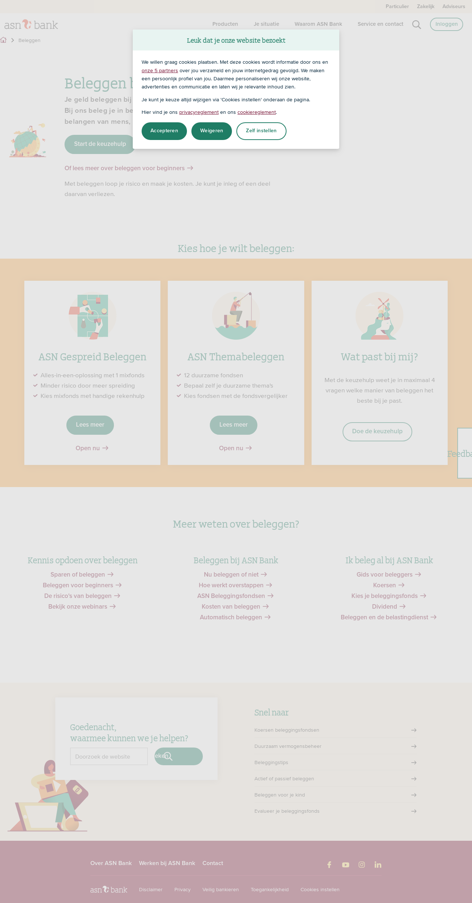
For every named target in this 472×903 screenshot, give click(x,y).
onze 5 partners (160, 70)
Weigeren (211, 130)
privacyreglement (199, 112)
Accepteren (164, 130)
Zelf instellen (261, 130)
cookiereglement (256, 112)
